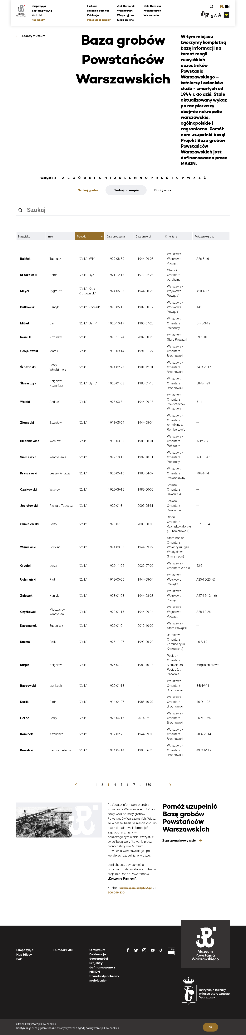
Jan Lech (56, 686)
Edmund (55, 547)
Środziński (28, 367)
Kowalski (26, 750)
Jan (52, 323)
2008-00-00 (145, 524)
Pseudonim (84, 236)
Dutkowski (27, 307)
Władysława (58, 457)
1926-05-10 (116, 473)
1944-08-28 (145, 291)
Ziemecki (27, 422)
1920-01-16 (116, 612)
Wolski (25, 402)
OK (210, 1027)
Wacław (55, 441)
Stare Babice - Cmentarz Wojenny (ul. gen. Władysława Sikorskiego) (178, 547)
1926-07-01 (116, 665)
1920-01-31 (116, 506)
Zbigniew (56, 665)
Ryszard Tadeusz (61, 506)
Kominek (26, 734)
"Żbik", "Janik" (88, 323)
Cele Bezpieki (152, 6)
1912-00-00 (116, 579)
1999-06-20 (145, 642)
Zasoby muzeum (33, 36)
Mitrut (24, 323)
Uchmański (28, 579)
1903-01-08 (116, 596)
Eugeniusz (56, 626)
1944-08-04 (145, 422)
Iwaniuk (25, 337)
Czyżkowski (28, 612)
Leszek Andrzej (60, 473)
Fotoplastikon (152, 10)
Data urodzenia (115, 236)
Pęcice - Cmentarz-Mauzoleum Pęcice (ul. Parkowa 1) (175, 665)
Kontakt (37, 15)
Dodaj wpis (162, 190)
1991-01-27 (145, 351)
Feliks (53, 642)
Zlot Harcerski (126, 6)
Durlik (24, 702)
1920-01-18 (116, 686)
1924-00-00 (116, 547)
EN (227, 6)
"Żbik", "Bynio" (88, 383)
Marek (54, 351)
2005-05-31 (145, 506)
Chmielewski (29, 524)
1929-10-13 (116, 457)
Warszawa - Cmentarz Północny (175, 323)
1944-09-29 (145, 547)
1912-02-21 (116, 734)
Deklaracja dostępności (98, 956)
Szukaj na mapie (126, 190)
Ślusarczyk (28, 383)
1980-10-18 (145, 665)
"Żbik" (83, 402)
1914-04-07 (116, 702)
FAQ (19, 959)
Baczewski (28, 686)
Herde (24, 718)
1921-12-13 (116, 275)
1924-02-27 (116, 367)
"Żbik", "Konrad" (89, 307)
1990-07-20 (145, 323)
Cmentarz (171, 236)
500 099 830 (116, 892)
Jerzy (53, 524)
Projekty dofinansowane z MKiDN (102, 967)
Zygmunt (56, 291)
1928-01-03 (116, 383)
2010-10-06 (145, 626)
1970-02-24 (145, 275)
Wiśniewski (28, 547)
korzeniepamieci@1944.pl (136, 888)
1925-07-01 (116, 524)
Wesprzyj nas (125, 15)
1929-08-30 (116, 259)
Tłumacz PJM (63, 950)
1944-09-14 (145, 612)
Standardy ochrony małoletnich (104, 978)
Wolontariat (125, 10)
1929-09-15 (116, 489)
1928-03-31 (116, 402)
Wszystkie (48, 177)
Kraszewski (28, 275)
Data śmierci (143, 236)
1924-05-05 (116, 291)
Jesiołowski (29, 506)
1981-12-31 (145, 367)
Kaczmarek (28, 626)
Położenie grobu (204, 236)
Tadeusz (55, 259)
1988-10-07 (145, 702)
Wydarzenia (151, 15)
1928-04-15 (116, 718)
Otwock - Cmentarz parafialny (173, 274)
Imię (50, 236)
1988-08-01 (145, 441)
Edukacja (93, 15)
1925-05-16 (116, 307)
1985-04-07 (145, 473)
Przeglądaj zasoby (99, 20)
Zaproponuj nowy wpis (179, 840)
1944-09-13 (145, 402)
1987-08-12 (145, 307)
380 (148, 785)
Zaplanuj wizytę (42, 10)
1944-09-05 (145, 734)
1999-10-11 (145, 457)
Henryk (54, 307)
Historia (92, 6)
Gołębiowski (29, 351)
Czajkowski (28, 489)
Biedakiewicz (29, 441)
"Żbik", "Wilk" (87, 259)
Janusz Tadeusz (60, 750)
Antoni (54, 275)
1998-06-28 (145, 750)
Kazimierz (56, 734)
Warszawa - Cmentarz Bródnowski (175, 351)
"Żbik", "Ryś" (87, 275)
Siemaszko (28, 457)
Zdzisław (56, 337)
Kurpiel (25, 665)
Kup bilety (38, 20)
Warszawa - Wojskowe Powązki (175, 258)
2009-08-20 (145, 337)
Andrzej (55, 402)
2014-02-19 (145, 718)
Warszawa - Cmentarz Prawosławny (176, 473)
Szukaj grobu (88, 190)
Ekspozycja (39, 6)
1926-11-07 (116, 642)
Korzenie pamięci (98, 10)
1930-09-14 (116, 351)
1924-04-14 (116, 750)
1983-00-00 (145, 489)
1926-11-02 (116, 566)
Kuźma (25, 642)
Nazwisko (24, 236)
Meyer (25, 291)
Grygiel (25, 566)
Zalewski (26, 596)
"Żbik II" (84, 337)
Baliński (25, 259)
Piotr (53, 579)
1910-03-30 (116, 441)
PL (222, 6)
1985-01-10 (145, 383)
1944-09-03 (145, 259)
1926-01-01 (116, 626)
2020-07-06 (145, 566)
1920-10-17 (116, 323)
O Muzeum (97, 950)
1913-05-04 (116, 422)
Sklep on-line (125, 20)
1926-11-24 (116, 337)
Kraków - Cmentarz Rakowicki (174, 489)
